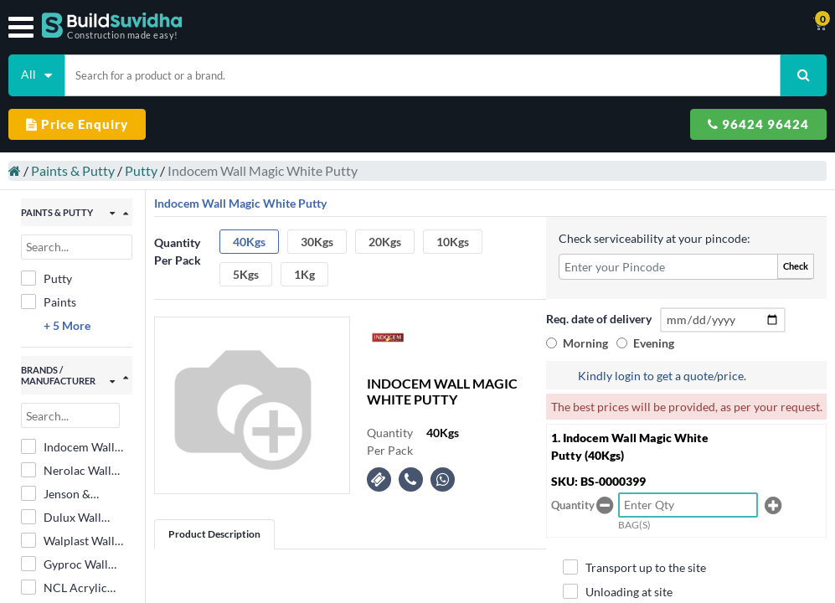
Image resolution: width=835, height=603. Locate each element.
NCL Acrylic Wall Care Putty (73, 588)
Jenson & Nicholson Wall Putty (72, 494)
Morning (585, 343)
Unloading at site (618, 591)
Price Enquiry (77, 123)
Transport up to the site (634, 567)
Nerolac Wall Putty (66, 470)
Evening (653, 343)
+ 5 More (67, 325)
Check (795, 265)
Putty (141, 170)
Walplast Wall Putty (68, 541)
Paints (48, 301)
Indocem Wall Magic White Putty (68, 447)
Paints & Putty (73, 170)
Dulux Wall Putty (61, 517)
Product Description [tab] (214, 534)
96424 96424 (758, 123)
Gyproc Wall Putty (64, 564)
